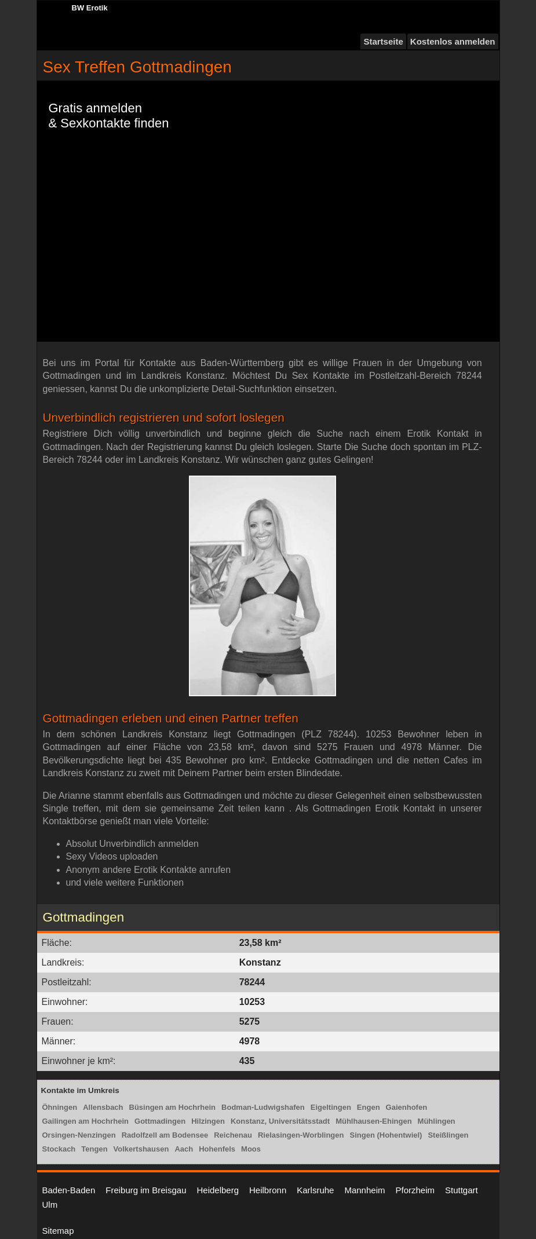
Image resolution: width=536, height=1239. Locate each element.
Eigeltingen (331, 1107)
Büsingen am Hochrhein (172, 1107)
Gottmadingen (159, 1121)
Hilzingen (208, 1121)
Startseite (383, 41)
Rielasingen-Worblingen (301, 1135)
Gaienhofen (407, 1107)
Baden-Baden (69, 1190)
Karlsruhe (315, 1190)
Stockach (59, 1149)
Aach (183, 1149)
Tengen (94, 1149)
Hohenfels (217, 1149)
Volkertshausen (141, 1149)
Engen (368, 1107)
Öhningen (60, 1107)
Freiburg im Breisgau (145, 1190)
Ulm (50, 1204)
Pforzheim (415, 1190)
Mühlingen (436, 1121)
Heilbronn (267, 1190)
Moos (251, 1149)
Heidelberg (217, 1190)
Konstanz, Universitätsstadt (280, 1121)
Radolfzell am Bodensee (165, 1135)
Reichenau (233, 1135)
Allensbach (103, 1107)
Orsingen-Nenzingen (79, 1135)
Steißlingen (448, 1135)
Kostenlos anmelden (452, 41)
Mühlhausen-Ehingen (373, 1121)
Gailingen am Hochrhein (85, 1121)
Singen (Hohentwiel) (385, 1135)
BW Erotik (90, 7)
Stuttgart (461, 1190)
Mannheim (364, 1190)
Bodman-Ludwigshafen (263, 1107)
